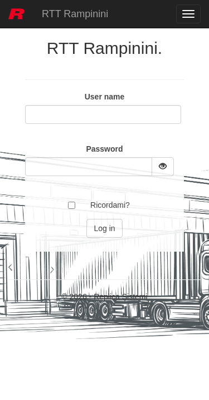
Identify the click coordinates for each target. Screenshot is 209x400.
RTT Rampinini (75, 13)
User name (105, 96)
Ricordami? (110, 205)
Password (104, 148)
